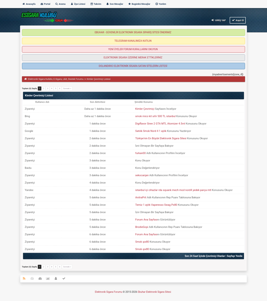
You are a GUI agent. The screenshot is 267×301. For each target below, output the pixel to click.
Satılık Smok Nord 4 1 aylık (150, 131)
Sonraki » (67, 88)
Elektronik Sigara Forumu (108, 291)
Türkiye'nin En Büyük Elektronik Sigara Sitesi (160, 138)
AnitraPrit (140, 197)
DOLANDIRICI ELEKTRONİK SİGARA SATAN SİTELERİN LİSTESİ (133, 66)
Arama (60, 4)
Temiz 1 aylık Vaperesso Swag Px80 (156, 204)
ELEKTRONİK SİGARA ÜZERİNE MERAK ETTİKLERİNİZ (133, 57)
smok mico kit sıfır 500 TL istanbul (155, 116)
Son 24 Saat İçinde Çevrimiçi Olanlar (205, 256)
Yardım (160, 4)
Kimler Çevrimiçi (144, 108)
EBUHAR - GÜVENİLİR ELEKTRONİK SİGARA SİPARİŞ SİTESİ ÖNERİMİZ (133, 32)
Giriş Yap (218, 20)
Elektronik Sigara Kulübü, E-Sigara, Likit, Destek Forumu (55, 79)
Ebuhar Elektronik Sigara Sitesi (154, 291)
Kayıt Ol (238, 20)
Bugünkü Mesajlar (139, 4)
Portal (45, 4)
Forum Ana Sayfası (146, 219)
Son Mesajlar (114, 4)
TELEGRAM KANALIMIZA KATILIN (133, 40)
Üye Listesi (77, 4)
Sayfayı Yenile (235, 256)
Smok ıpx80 (142, 241)
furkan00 (140, 153)
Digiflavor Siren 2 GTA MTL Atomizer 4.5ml (160, 123)
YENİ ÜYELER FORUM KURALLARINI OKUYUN (133, 49)
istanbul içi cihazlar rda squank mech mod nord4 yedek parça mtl (173, 190)
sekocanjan (142, 175)
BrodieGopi (141, 227)
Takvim (95, 4)
